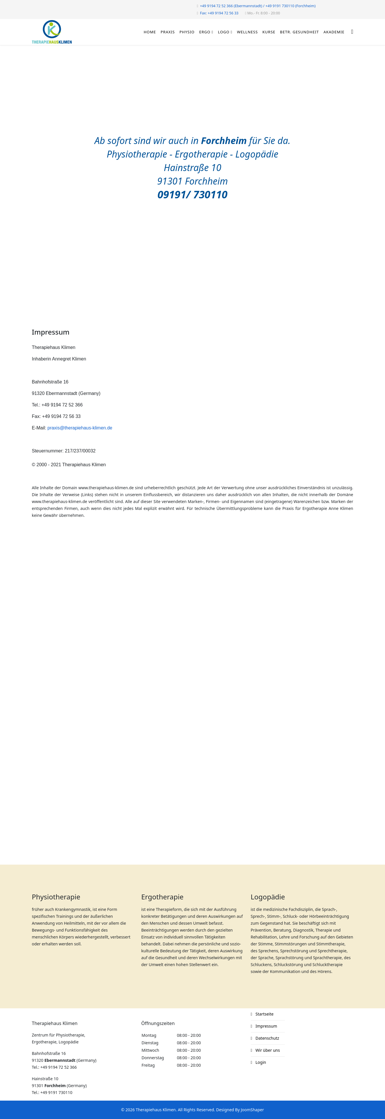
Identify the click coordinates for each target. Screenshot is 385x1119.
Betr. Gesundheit (299, 31)
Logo (224, 31)
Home (150, 31)
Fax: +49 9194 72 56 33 (219, 13)
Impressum (266, 1026)
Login (260, 1062)
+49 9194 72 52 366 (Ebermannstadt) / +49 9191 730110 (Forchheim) (257, 5)
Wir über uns (267, 1050)
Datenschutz (267, 1038)
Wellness (247, 31)
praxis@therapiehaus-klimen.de (80, 427)
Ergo (204, 31)
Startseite (264, 1014)
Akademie (333, 31)
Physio (187, 31)
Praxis (168, 31)
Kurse (268, 31)
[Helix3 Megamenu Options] (352, 31)
